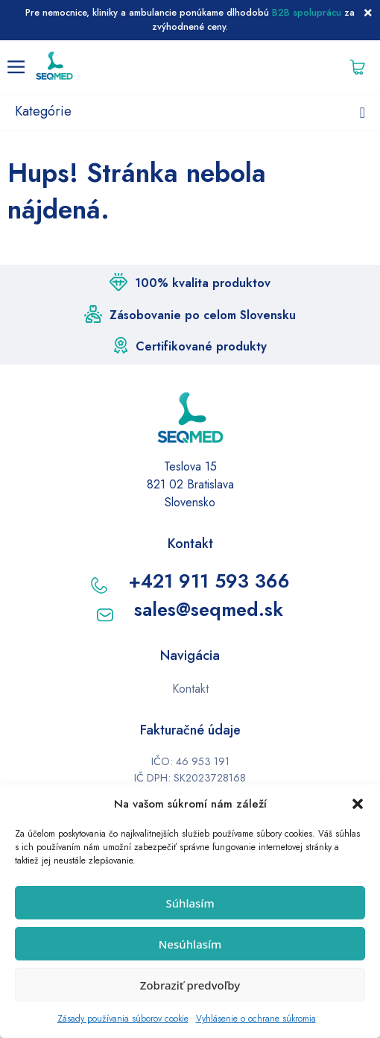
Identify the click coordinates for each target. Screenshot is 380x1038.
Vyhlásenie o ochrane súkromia (256, 1018)
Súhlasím (189, 903)
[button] (357, 803)
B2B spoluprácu (306, 12)
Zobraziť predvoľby (190, 985)
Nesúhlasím (190, 944)
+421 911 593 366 (209, 580)
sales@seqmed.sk (208, 609)
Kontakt (190, 688)
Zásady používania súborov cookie (123, 1018)
